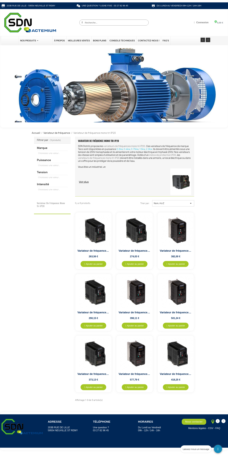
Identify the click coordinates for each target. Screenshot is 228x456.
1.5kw (142, 149)
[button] (93, 264)
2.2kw (149, 149)
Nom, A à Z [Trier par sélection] (173, 203)
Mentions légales (197, 428)
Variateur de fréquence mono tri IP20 (51, 205)
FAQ (217, 428)
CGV (210, 428)
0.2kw (119, 149)
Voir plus (84, 181)
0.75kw (134, 149)
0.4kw (127, 149)
